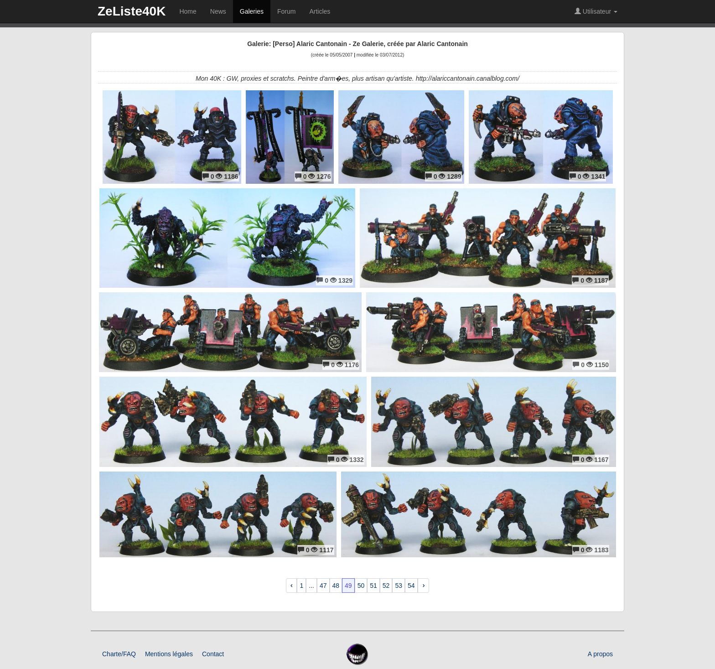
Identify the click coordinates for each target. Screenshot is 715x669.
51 (373, 585)
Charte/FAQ (119, 654)
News (218, 11)
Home (187, 11)
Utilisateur (596, 11)
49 (348, 585)
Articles (319, 11)
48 (336, 585)
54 (411, 585)
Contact (213, 654)
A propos (600, 654)
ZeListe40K (132, 11)
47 (323, 585)
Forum (286, 11)
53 (398, 585)
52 (386, 585)
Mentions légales (169, 654)
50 (361, 585)
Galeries (252, 11)
